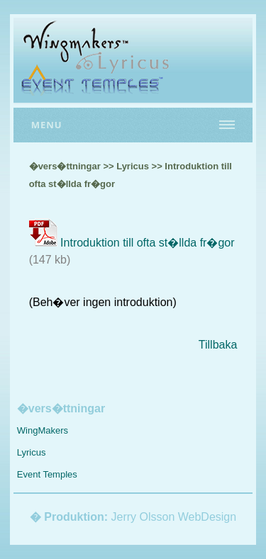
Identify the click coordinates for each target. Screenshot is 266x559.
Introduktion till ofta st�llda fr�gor (147, 243)
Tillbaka (218, 345)
